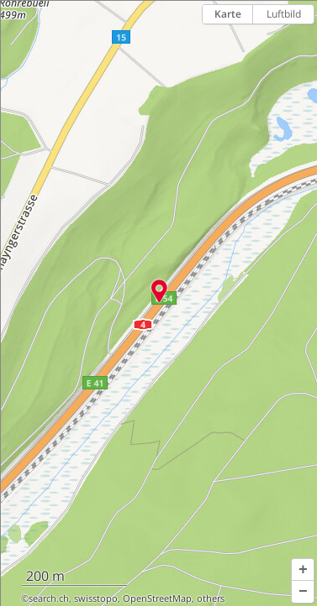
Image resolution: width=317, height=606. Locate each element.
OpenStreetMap (157, 598)
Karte (227, 14)
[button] (303, 570)
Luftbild (284, 14)
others (211, 598)
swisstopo (96, 598)
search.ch (49, 598)
